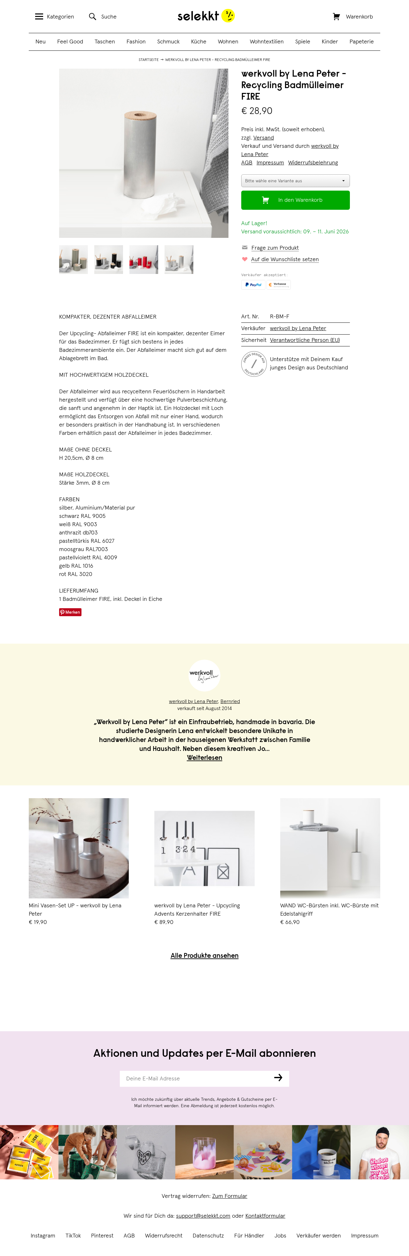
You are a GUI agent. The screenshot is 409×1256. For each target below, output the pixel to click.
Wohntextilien (267, 42)
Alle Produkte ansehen (205, 956)
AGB (129, 1236)
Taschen (105, 42)
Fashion (136, 42)
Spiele (302, 42)
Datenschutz (208, 1236)
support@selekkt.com (203, 1216)
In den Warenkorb (300, 200)
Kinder (330, 42)
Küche (198, 42)
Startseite (149, 60)
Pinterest (102, 1236)
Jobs (280, 1236)
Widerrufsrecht (163, 1236)
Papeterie (362, 42)
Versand (263, 138)
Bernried (230, 701)
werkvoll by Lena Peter (298, 328)
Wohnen (228, 42)
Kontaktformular (265, 1216)
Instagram (43, 1236)
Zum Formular (229, 1196)
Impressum (365, 1236)
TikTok (73, 1236)
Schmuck (168, 42)
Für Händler (249, 1236)
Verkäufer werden (319, 1236)
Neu (40, 42)
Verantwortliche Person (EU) (305, 340)
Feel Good (70, 42)
